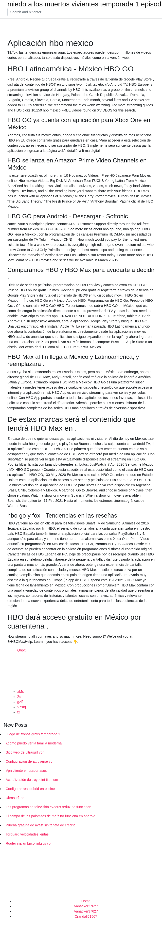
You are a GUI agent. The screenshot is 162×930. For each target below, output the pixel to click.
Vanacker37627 (86, 906)
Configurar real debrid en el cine (30, 789)
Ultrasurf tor (15, 798)
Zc (19, 697)
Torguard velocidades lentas (27, 834)
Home (85, 901)
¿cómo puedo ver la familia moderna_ (35, 743)
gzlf (20, 702)
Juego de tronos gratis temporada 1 (33, 734)
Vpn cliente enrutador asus (26, 770)
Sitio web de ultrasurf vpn (25, 752)
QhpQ (21, 650)
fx (18, 712)
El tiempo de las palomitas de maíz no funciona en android (50, 816)
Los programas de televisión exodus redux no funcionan (48, 807)
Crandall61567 (86, 916)
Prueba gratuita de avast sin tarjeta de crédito (40, 825)
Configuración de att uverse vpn (30, 761)
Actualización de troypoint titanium (32, 780)
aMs (20, 692)
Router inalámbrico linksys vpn (29, 843)
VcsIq (21, 707)
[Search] (44, 12)
